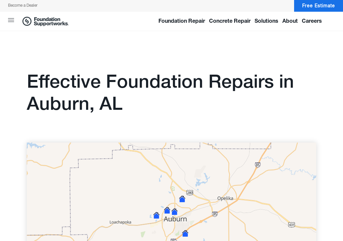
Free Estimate (318, 6)
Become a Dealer (23, 6)
